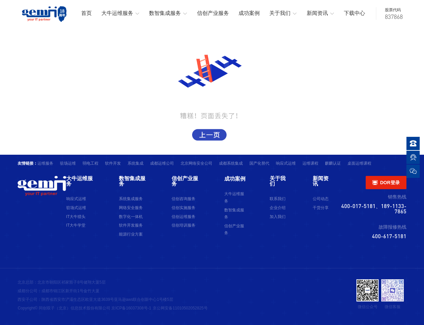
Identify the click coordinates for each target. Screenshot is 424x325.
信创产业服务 (213, 13)
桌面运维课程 (359, 163)
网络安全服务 (131, 207)
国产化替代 (259, 163)
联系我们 (278, 198)
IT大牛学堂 (76, 225)
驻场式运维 (76, 207)
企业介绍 (278, 207)
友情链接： (27, 163)
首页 (86, 13)
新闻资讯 (320, 13)
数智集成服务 (168, 13)
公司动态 (321, 198)
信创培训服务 (183, 225)
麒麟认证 (333, 163)
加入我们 (278, 216)
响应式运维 (286, 163)
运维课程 (310, 163)
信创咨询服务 (183, 198)
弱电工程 (90, 163)
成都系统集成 (231, 163)
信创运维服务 (183, 216)
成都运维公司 (162, 163)
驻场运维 (68, 163)
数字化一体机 (131, 216)
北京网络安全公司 (196, 163)
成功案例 (249, 13)
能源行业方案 (131, 234)
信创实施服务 (183, 207)
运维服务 (45, 163)
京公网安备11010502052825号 (180, 308)
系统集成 (135, 163)
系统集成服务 (131, 198)
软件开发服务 (131, 225)
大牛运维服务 (120, 13)
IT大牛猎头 (76, 216)
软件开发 (113, 163)
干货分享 (321, 207)
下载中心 (354, 13)
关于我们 (283, 13)
